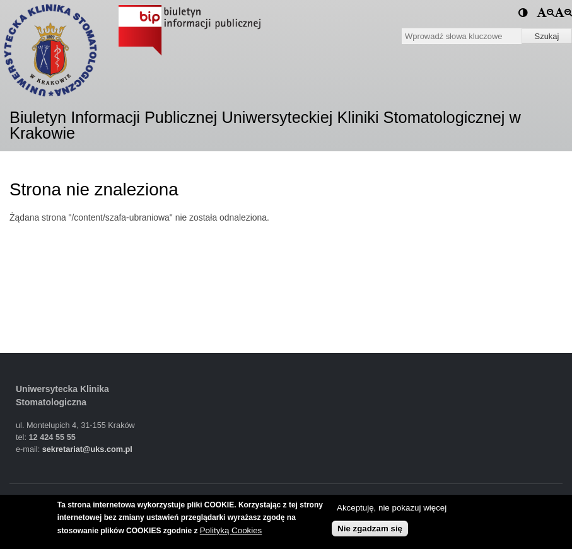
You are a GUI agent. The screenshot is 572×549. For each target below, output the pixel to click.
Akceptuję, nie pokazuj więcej (392, 507)
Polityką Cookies (231, 530)
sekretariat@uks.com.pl (87, 449)
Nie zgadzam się (369, 528)
